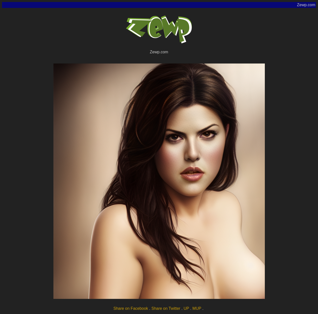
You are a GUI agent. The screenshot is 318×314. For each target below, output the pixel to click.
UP (186, 308)
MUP (197, 308)
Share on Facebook (130, 308)
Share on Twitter (165, 308)
